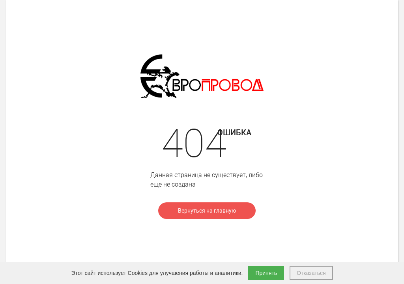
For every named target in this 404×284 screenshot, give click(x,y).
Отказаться (311, 273)
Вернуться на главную (207, 210)
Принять (266, 273)
